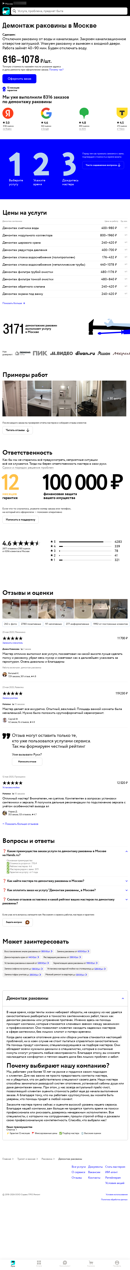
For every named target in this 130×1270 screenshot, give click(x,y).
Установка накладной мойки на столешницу (69, 968)
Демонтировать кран (14, 957)
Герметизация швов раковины (68, 963)
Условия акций (114, 1183)
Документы (95, 1167)
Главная (6, 1159)
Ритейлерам (113, 1178)
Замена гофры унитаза (15, 974)
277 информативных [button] (77, 624)
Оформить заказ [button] (19, 78)
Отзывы (77, 1178)
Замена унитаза (10, 698)
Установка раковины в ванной (19, 963)
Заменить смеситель (12, 643)
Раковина (47, 1159)
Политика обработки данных (114, 1199)
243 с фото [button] (10, 624)
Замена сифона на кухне (16, 968)
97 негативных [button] (53, 624)
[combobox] (69, 11)
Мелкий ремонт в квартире (59, 974)
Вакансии (94, 1172)
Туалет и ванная (26, 1159)
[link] (28, 951)
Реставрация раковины (54, 957)
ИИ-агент (111, 1172)
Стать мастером (115, 1167)
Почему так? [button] (56, 69)
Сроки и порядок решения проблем (28, 467)
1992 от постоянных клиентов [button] (110, 624)
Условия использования (117, 1194)
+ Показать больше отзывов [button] (20, 824)
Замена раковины (65, 951)
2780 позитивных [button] (31, 624)
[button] (65, 4)
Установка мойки (11, 787)
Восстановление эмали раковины (21, 951)
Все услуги (79, 1167)
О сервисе (78, 1172)
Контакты (94, 1178)
